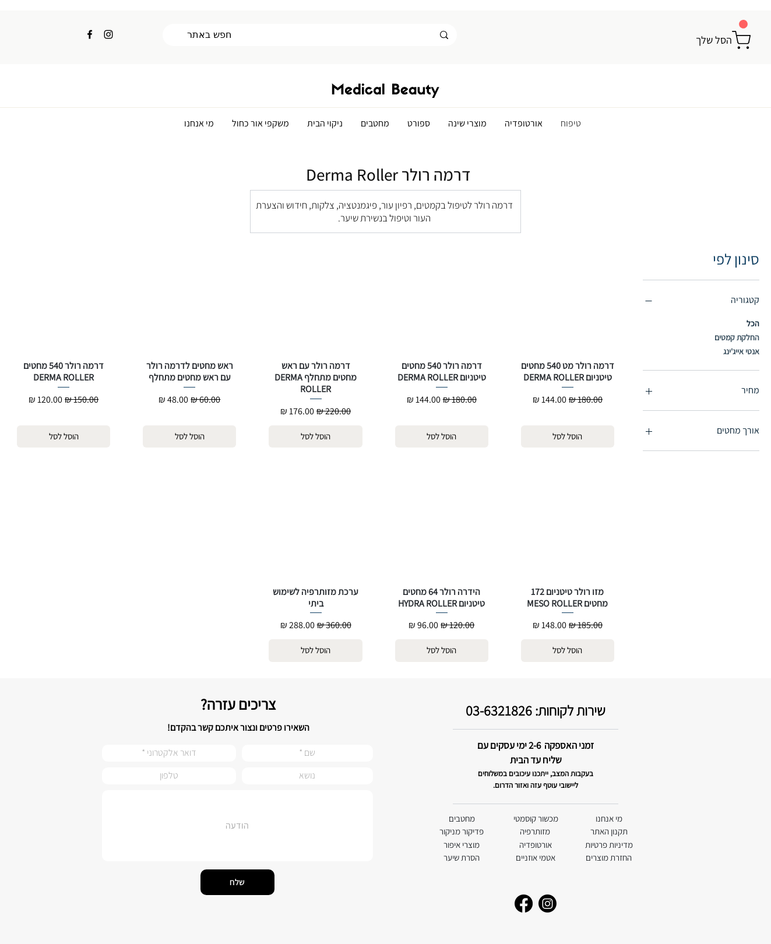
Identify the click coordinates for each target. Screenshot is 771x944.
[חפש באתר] (310, 35)
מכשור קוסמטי (535, 818)
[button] (743, 24)
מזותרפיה (535, 831)
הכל (753, 323)
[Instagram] (108, 34)
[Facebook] (90, 34)
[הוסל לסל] (567, 436)
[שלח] (237, 882)
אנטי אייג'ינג (741, 351)
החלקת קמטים (736, 337)
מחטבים (462, 818)
